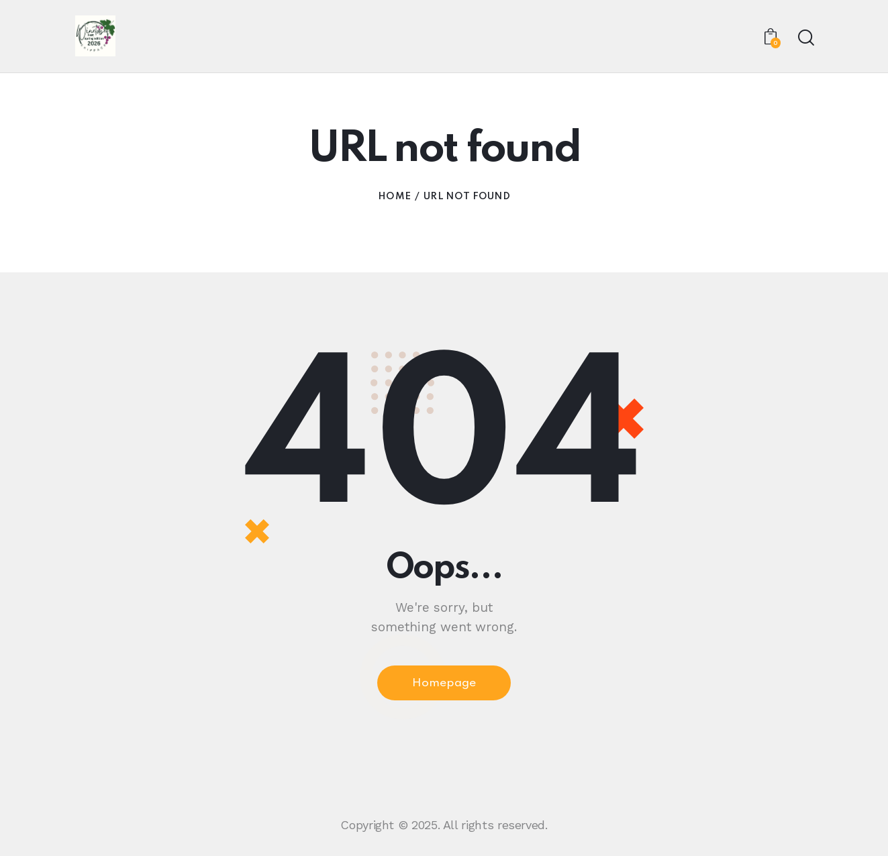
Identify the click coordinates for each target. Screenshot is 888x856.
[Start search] (805, 39)
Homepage (444, 686)
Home (394, 198)
